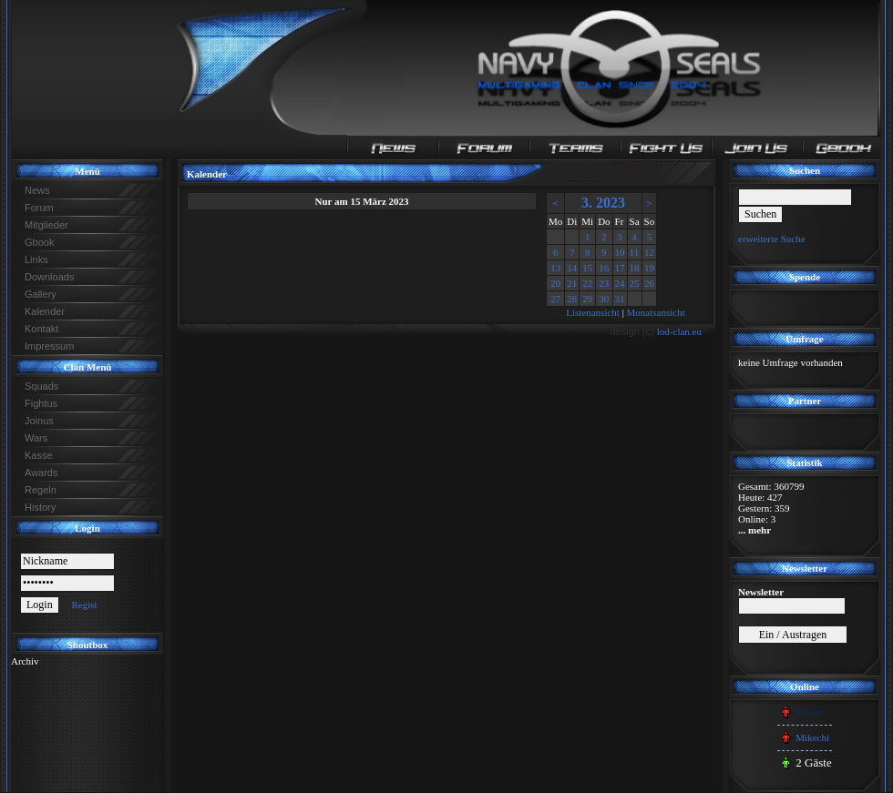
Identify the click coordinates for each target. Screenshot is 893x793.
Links (36, 259)
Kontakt (41, 328)
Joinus (39, 420)
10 (620, 252)
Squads (41, 386)
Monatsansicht (656, 312)
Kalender (45, 311)
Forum (39, 207)
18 (635, 267)
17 (620, 267)
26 (649, 283)
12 (649, 252)
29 (587, 298)
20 (555, 283)
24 (620, 283)
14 (572, 267)
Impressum (49, 346)
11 (635, 252)
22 (587, 283)
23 (604, 283)
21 (572, 283)
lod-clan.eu (679, 331)
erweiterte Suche (772, 238)
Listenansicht (593, 312)
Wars (36, 437)
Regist (84, 604)
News (37, 190)
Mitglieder (46, 224)
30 (604, 298)
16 (604, 267)
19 (649, 267)
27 (555, 298)
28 (572, 298)
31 (620, 298)
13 (555, 267)
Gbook (39, 242)
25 (635, 283)
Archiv (25, 661)
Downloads (49, 276)
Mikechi (812, 737)
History (40, 507)
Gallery (40, 294)
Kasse (39, 455)
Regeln (40, 489)
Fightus (41, 403)
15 (587, 267)
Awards (41, 472)
